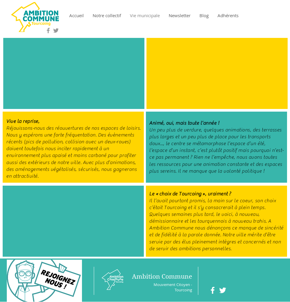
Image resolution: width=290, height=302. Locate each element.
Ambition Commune (162, 276)
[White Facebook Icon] (212, 290)
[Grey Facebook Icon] (48, 30)
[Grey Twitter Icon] (55, 30)
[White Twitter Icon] (222, 290)
